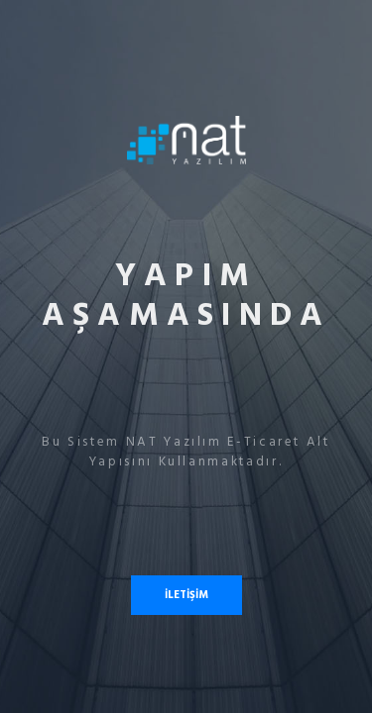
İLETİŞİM (186, 594)
